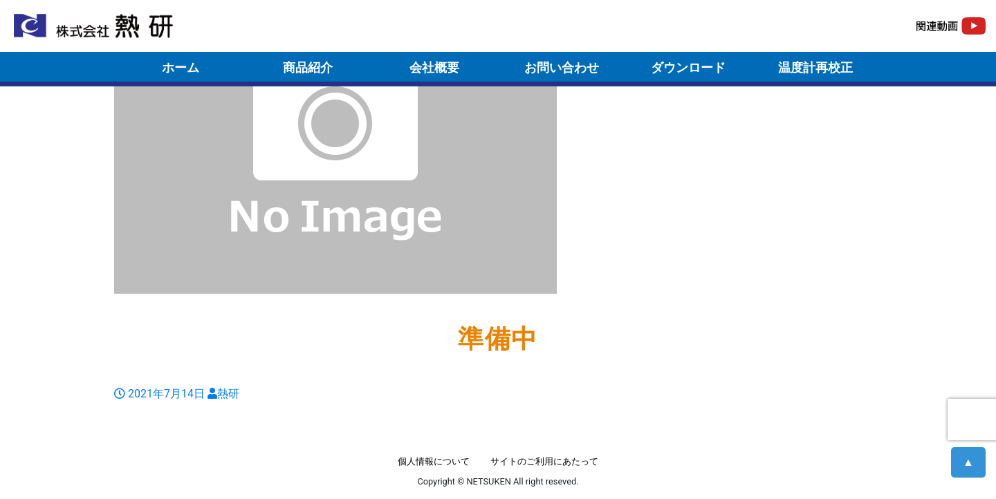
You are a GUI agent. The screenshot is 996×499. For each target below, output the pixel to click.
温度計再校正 (815, 67)
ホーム (180, 67)
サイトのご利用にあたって (544, 461)
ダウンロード (688, 67)
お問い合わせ (561, 67)
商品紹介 (308, 67)
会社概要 (434, 67)
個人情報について (434, 461)
